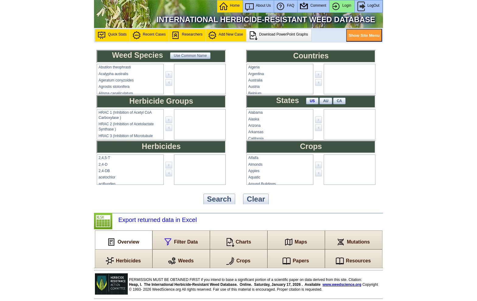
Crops (311, 146)
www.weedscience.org (341, 284)
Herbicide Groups (161, 101)
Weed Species (137, 55)
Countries (311, 55)
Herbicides (161, 146)
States (287, 100)
